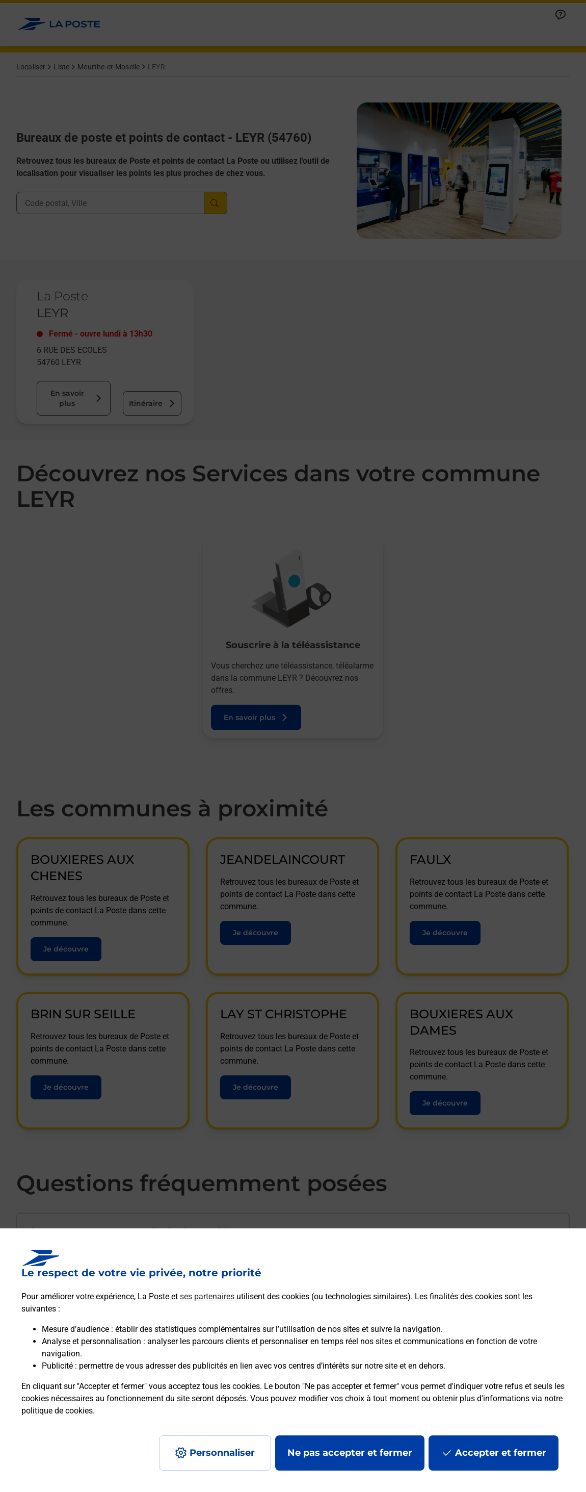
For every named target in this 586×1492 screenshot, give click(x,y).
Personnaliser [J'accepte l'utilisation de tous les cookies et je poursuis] (222, 1452)
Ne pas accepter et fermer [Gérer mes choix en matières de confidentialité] (349, 1452)
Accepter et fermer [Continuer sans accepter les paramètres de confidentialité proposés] (500, 1452)
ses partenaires (207, 1296)
